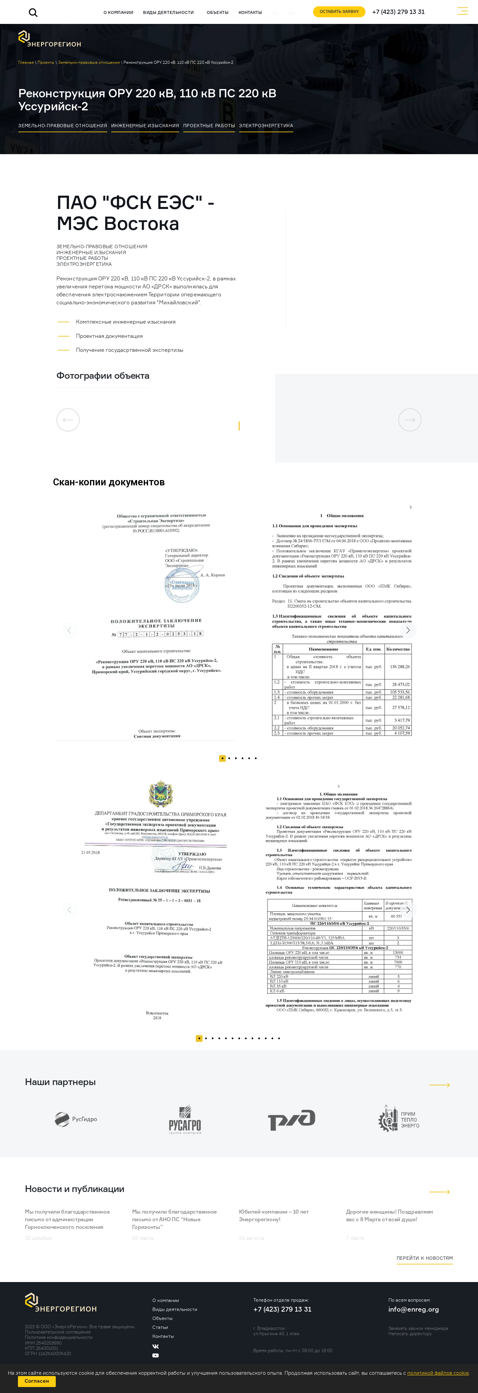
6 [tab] (255, 762)
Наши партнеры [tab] (60, 1082)
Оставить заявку (337, 12)
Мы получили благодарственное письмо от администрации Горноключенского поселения (67, 1220)
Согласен (37, 1381)
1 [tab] (222, 762)
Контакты (248, 13)
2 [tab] (229, 762)
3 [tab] (235, 762)
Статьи (160, 1327)
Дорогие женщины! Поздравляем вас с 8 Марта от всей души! (390, 1216)
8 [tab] (245, 1042)
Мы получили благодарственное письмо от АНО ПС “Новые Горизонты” (174, 1220)
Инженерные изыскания (145, 125)
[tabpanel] (146, 625)
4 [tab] (242, 762)
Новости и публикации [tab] (75, 1189)
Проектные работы (209, 125)
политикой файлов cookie (438, 1373)
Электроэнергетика (266, 125)
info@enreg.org (413, 1309)
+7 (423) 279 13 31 (397, 12)
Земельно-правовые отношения (62, 125)
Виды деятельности (166, 13)
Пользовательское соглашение (58, 1332)
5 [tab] (249, 762)
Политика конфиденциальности (59, 1337)
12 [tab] (272, 1042)
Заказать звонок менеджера (418, 1328)
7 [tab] (239, 1042)
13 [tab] (279, 1042)
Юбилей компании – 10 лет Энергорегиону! (273, 1216)
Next (403, 625)
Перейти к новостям (425, 1258)
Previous (64, 625)
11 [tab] (265, 1042)
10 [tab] (259, 1042)
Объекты (215, 13)
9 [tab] (252, 1042)
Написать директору (410, 1333)
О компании (116, 13)
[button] (239, 426)
